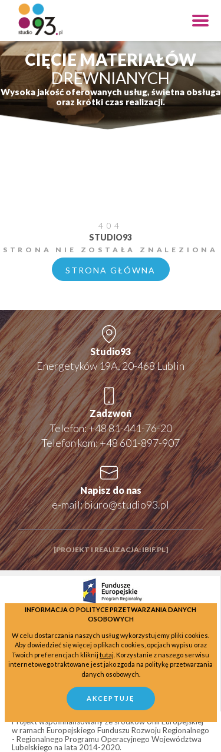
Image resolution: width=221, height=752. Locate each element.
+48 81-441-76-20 (130, 428)
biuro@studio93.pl (126, 504)
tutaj (107, 655)
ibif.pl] (155, 549)
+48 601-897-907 (140, 442)
